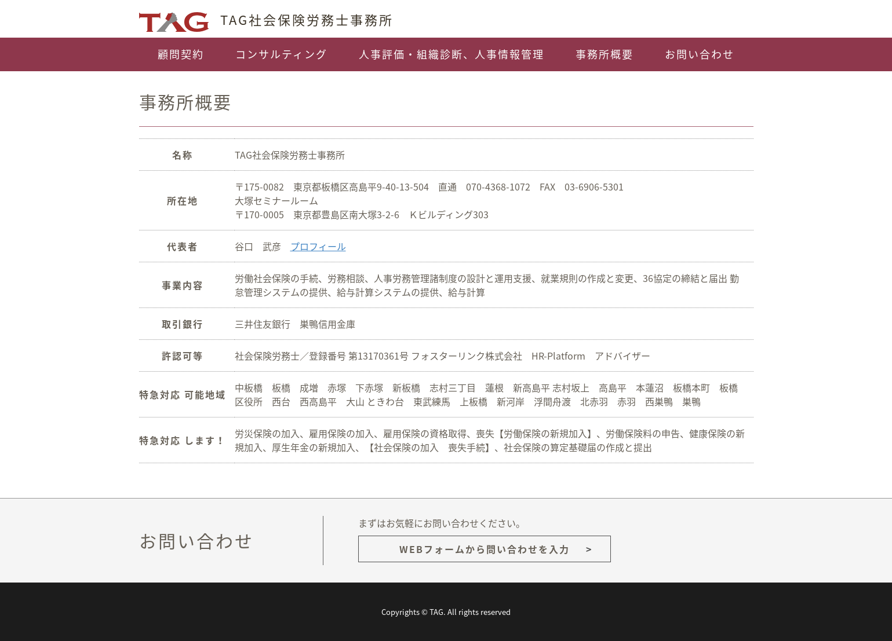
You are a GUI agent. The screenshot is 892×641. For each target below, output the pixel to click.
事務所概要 (604, 54)
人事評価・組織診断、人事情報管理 (451, 54)
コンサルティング (281, 54)
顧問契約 (181, 54)
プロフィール (318, 246)
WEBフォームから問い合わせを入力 (484, 549)
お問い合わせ (699, 54)
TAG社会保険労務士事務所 (266, 19)
